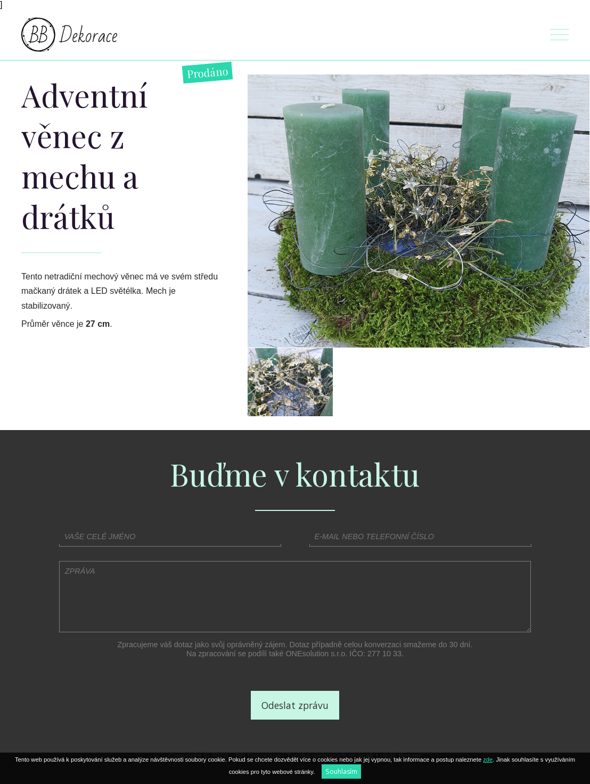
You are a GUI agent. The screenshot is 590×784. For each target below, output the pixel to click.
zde (488, 759)
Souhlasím (341, 771)
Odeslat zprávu (295, 705)
